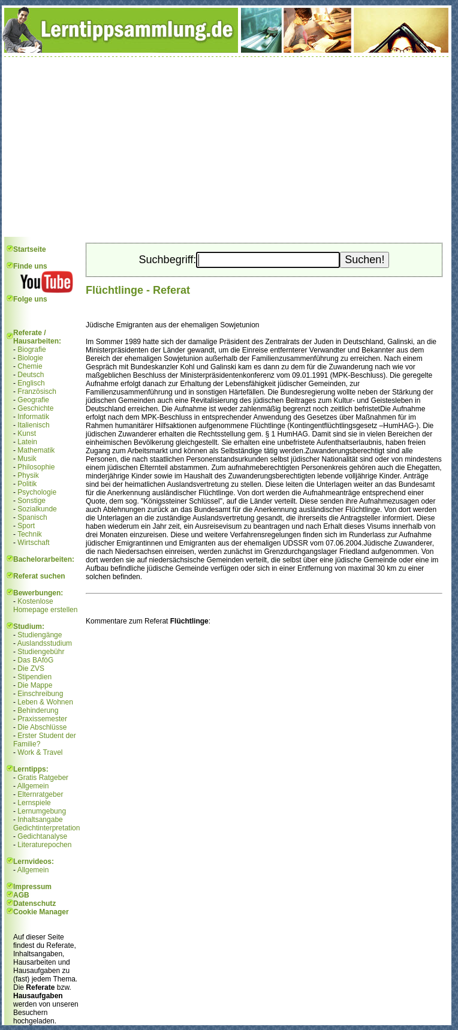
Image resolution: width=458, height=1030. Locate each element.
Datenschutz (34, 903)
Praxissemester (42, 719)
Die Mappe (34, 685)
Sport (26, 526)
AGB (21, 895)
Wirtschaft (33, 542)
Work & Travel (39, 752)
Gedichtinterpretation (46, 828)
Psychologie (36, 492)
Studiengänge (39, 635)
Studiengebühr (40, 651)
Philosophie (36, 467)
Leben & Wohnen (45, 702)
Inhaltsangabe (39, 819)
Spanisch (32, 517)
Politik (27, 484)
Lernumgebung (41, 811)
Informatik (33, 416)
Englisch (30, 383)
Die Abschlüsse (42, 727)
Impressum (32, 887)
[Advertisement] (226, 147)
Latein (27, 442)
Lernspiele (33, 803)
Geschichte (35, 408)
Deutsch (30, 375)
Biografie (31, 349)
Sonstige (31, 500)
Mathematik (36, 450)
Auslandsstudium (44, 643)
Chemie (29, 366)
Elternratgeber (40, 794)
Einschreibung (40, 693)
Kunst (26, 433)
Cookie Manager (41, 912)
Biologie (30, 358)
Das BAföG (35, 660)
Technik (29, 534)
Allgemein (33, 786)
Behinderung (37, 710)
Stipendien (34, 677)
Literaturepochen (44, 845)
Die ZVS (30, 668)
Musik (26, 458)
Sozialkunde (36, 509)
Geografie (33, 400)
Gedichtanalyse (42, 836)
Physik (27, 475)
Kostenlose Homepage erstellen (45, 605)
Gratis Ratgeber (42, 777)
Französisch (36, 391)
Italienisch (33, 425)
